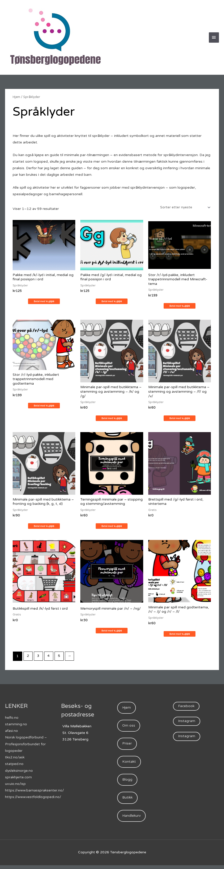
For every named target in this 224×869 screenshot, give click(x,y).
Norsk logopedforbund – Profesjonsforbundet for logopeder (26, 745)
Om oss (128, 728)
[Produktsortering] (184, 207)
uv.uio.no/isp (15, 785)
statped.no (14, 765)
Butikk (127, 801)
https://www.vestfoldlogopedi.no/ (33, 798)
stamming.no (16, 726)
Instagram (186, 723)
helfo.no (11, 719)
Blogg (127, 783)
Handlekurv (131, 819)
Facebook (186, 708)
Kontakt (129, 764)
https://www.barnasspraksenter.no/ (34, 791)
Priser (127, 746)
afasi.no (11, 732)
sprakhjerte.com (18, 778)
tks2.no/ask (14, 759)
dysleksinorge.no (19, 772)
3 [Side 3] (39, 658)
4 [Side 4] (49, 658)
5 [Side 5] (60, 658)
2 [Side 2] (28, 658)
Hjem (16, 97)
